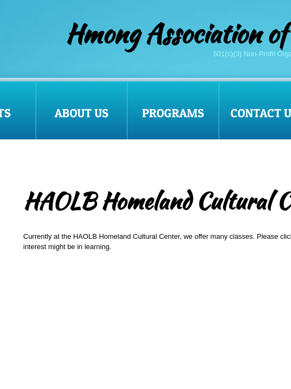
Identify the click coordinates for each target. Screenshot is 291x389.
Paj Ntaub (38, 308)
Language (39, 329)
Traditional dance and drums (67, 349)
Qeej (30, 288)
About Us (82, 113)
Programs (173, 113)
